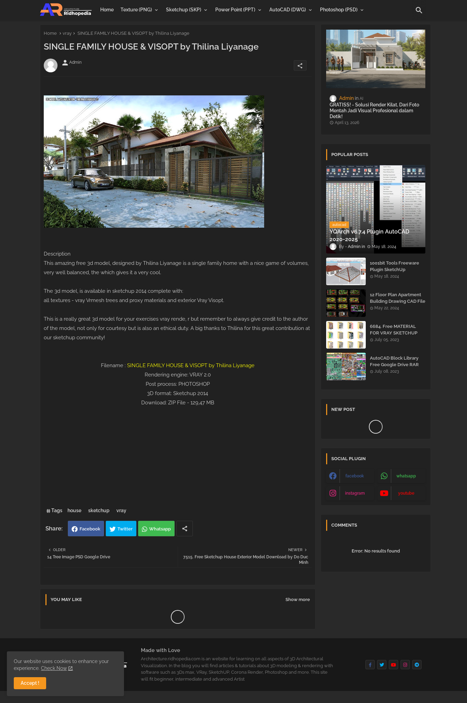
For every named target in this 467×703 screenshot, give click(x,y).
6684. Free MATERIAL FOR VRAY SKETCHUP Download (393, 332)
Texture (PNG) (136, 9)
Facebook (90, 528)
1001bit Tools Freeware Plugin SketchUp (394, 266)
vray (67, 33)
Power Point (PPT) (235, 9)
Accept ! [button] (30, 683)
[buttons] (370, 664)
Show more (298, 599)
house (74, 510)
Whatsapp (160, 528)
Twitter (125, 528)
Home (107, 9)
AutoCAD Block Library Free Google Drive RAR (394, 361)
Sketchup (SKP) (183, 9)
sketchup (99, 510)
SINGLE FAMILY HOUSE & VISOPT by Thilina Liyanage (191, 365)
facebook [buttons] (354, 476)
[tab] (107, 9)
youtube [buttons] (406, 493)
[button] (419, 10)
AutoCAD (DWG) (287, 9)
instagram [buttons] (355, 493)
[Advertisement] (178, 455)
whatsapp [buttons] (406, 476)
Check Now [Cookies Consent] (54, 668)
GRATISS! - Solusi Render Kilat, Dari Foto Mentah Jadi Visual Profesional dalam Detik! (374, 110)
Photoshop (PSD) (338, 9)
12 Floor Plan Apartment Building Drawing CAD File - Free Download (397, 301)
